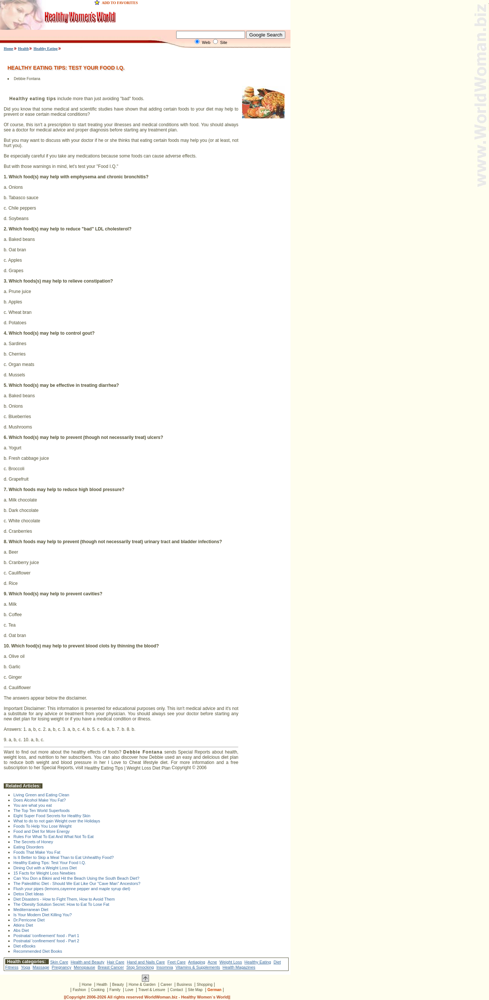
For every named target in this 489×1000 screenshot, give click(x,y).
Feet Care (176, 962)
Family (114, 990)
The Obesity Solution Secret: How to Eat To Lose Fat (61, 904)
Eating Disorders (28, 847)
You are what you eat (32, 805)
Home (8, 49)
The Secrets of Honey (33, 842)
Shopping (204, 985)
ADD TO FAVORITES (120, 3)
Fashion (79, 990)
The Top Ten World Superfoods (41, 810)
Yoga (25, 967)
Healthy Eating (46, 49)
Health (23, 49)
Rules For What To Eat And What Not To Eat (53, 836)
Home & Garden (142, 985)
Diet (277, 962)
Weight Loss (230, 962)
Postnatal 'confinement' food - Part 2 (46, 941)
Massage (41, 967)
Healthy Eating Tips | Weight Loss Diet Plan (128, 768)
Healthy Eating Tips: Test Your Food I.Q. (49, 862)
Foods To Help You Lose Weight (42, 826)
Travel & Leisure (151, 990)
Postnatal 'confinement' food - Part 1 (46, 935)
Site (223, 42)
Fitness (11, 967)
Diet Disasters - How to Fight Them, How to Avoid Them (64, 899)
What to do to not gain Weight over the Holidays (56, 821)
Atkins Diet (23, 925)
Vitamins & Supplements (197, 967)
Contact (176, 990)
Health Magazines (239, 967)
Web (206, 42)
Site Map (195, 990)
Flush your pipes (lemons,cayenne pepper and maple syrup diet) (71, 888)
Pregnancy (62, 967)
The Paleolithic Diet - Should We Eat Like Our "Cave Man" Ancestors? (76, 883)
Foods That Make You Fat (36, 852)
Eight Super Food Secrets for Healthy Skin (52, 815)
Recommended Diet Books (37, 951)
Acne (212, 962)
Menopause (84, 967)
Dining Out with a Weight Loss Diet (45, 868)
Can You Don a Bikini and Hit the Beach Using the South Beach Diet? (76, 878)
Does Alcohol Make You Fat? (39, 800)
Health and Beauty (88, 962)
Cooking (98, 990)
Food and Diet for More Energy (41, 831)
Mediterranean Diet (30, 909)
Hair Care (115, 962)
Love (129, 990)
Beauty (118, 985)
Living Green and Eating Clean (41, 795)
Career (166, 985)
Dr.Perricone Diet (29, 920)
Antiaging (196, 962)
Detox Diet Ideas (28, 894)
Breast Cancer (111, 967)
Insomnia (164, 967)
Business (184, 985)
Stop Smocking (140, 967)
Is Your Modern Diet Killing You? (42, 915)
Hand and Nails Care (146, 962)
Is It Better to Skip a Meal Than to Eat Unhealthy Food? (63, 857)
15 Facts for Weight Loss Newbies (44, 873)
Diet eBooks (24, 946)
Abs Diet (21, 930)
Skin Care (59, 962)
